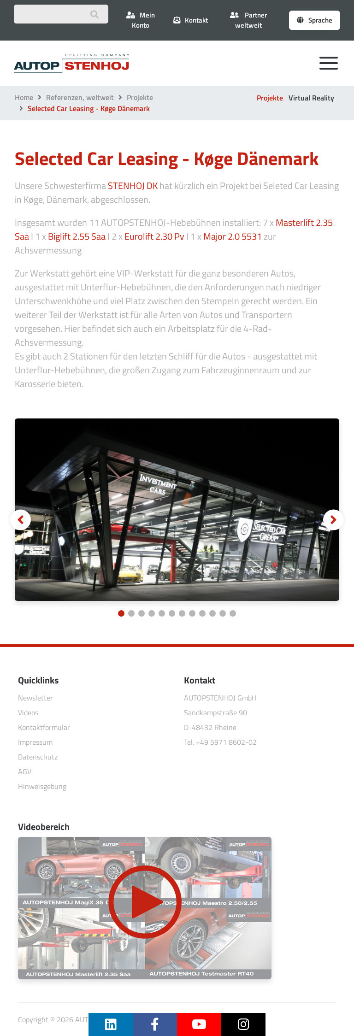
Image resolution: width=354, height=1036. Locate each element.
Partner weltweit (248, 20)
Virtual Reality (311, 97)
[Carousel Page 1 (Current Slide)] (121, 613)
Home (24, 97)
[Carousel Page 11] (222, 613)
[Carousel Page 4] (151, 613)
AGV (24, 771)
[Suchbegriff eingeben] (61, 14)
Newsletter (35, 697)
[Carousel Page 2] (131, 613)
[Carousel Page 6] (172, 613)
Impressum (35, 742)
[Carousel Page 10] (212, 613)
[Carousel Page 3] (141, 613)
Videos (28, 712)
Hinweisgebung (42, 786)
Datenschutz (38, 756)
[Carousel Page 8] (192, 613)
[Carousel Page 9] (202, 613)
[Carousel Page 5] (162, 613)
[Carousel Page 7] (182, 613)
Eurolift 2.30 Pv (154, 236)
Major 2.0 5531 (232, 236)
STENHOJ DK (133, 185)
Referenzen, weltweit (80, 97)
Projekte (140, 97)
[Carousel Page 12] (233, 613)
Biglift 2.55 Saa (77, 236)
